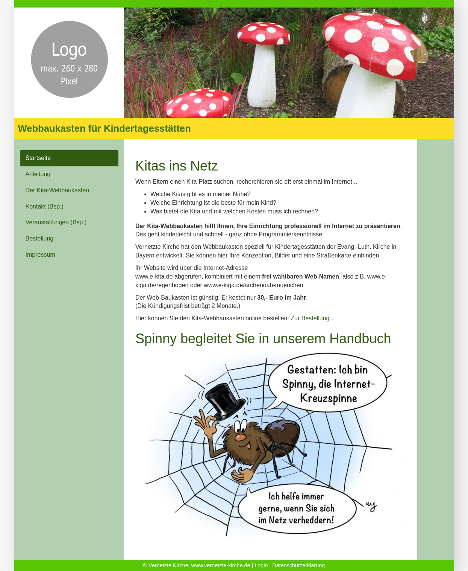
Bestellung (40, 238)
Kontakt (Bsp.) (45, 206)
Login (261, 565)
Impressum (40, 254)
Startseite (38, 158)
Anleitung (38, 174)
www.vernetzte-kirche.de (220, 565)
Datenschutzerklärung (298, 565)
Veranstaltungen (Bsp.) (56, 222)
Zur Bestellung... (313, 318)
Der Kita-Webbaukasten (57, 190)
